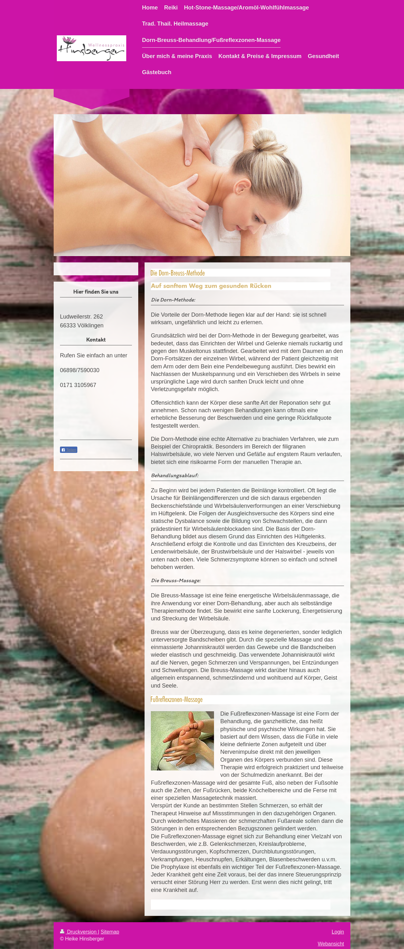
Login (338, 931)
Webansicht (331, 943)
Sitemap (110, 931)
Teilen (68, 450)
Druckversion (79, 931)
